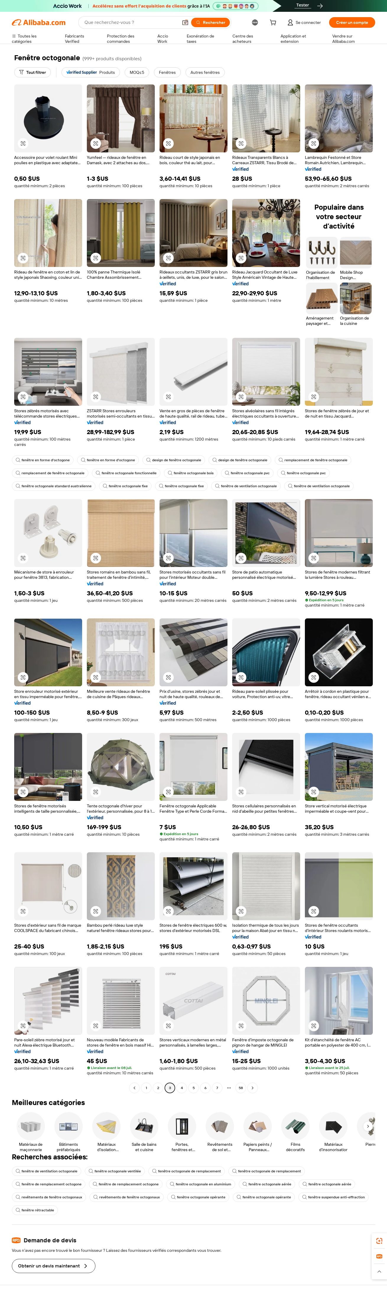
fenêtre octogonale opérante (198, 1197)
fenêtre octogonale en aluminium (200, 1184)
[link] (379, 1241)
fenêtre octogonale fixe (125, 486)
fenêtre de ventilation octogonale (246, 486)
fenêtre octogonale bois (191, 473)
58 (241, 1088)
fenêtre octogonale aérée (267, 1184)
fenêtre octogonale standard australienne (54, 486)
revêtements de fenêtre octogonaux (49, 1197)
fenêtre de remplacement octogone (49, 1184)
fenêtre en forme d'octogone (43, 460)
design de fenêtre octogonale (173, 460)
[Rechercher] (210, 22)
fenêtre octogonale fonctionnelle (126, 473)
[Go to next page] (252, 1088)
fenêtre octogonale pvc (247, 473)
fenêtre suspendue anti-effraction (333, 1197)
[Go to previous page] (134, 1088)
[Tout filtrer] (32, 72)
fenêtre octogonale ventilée (115, 1171)
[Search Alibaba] (130, 22)
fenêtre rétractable (35, 1210)
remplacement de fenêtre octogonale (313, 460)
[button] (185, 22)
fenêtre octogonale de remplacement (186, 1171)
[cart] (274, 23)
